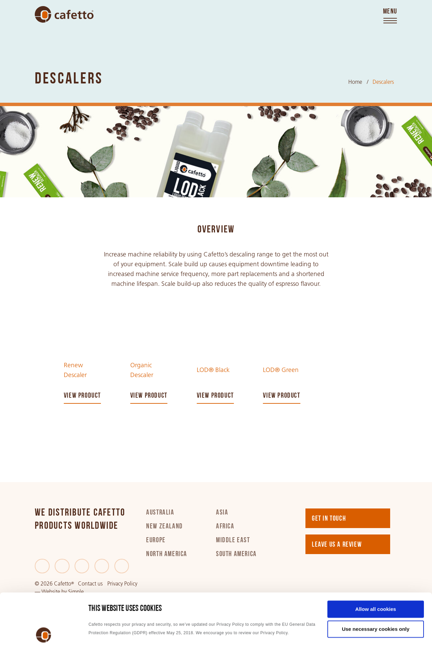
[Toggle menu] (390, 16)
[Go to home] (64, 14)
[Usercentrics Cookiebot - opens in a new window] (43, 635)
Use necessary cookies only (375, 579)
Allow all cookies (375, 559)
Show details (104, 635)
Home (355, 82)
